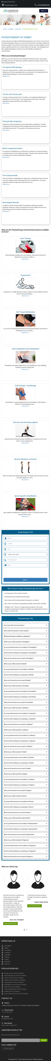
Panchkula (7, 950)
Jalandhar (7, 955)
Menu (43, 11)
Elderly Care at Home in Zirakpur (14, 973)
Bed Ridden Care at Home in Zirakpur (15, 984)
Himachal (7, 961)
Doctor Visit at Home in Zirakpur (14, 978)
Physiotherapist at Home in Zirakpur (15, 975)
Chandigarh (8, 946)
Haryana (7, 964)
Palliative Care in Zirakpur (12, 991)
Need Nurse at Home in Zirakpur (14, 982)
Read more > (6, 76)
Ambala (6, 957)
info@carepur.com (11, 5)
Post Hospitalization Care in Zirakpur (15, 989)
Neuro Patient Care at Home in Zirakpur (16, 993)
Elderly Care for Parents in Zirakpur (14, 980)
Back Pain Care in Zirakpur (12, 987)
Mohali (6, 948)
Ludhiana (7, 952)
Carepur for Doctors (8, 2)
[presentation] (26, 572)
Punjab (6, 959)
